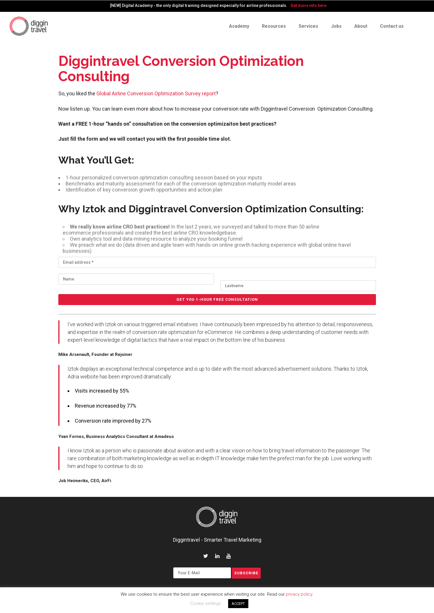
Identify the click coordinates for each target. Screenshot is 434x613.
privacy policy (299, 594)
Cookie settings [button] (205, 603)
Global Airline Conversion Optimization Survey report (156, 93)
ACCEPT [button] (238, 603)
